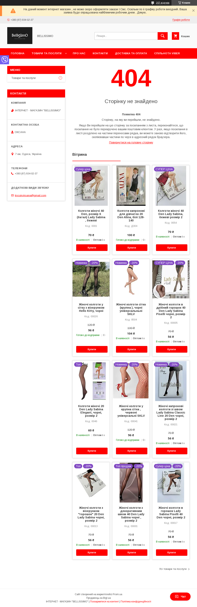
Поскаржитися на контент (104, 601)
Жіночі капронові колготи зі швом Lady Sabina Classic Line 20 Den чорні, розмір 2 (170, 412)
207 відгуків (162, 2)
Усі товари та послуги (173, 568)
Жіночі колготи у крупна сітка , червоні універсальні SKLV (131, 410)
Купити (92, 247)
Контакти (100, 53)
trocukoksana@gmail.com (30, 195)
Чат (180, 596)
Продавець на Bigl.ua (98, 598)
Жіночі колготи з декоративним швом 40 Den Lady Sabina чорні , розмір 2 (131, 514)
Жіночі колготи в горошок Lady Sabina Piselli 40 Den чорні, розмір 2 (171, 512)
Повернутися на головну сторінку (131, 142)
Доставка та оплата (131, 53)
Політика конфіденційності (136, 601)
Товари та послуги (47, 53)
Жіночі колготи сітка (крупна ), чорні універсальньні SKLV (131, 309)
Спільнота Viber (167, 53)
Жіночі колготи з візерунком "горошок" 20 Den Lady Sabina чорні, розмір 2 (91, 514)
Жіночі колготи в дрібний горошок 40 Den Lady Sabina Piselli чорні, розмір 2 (170, 311)
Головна (17, 53)
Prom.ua (117, 594)
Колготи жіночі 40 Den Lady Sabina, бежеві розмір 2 (171, 214)
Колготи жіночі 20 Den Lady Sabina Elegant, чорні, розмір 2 (91, 410)
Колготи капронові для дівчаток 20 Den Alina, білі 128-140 (131, 215)
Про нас (79, 53)
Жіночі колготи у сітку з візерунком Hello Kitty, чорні (91, 307)
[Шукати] (163, 36)
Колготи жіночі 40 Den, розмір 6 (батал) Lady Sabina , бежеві (91, 215)
